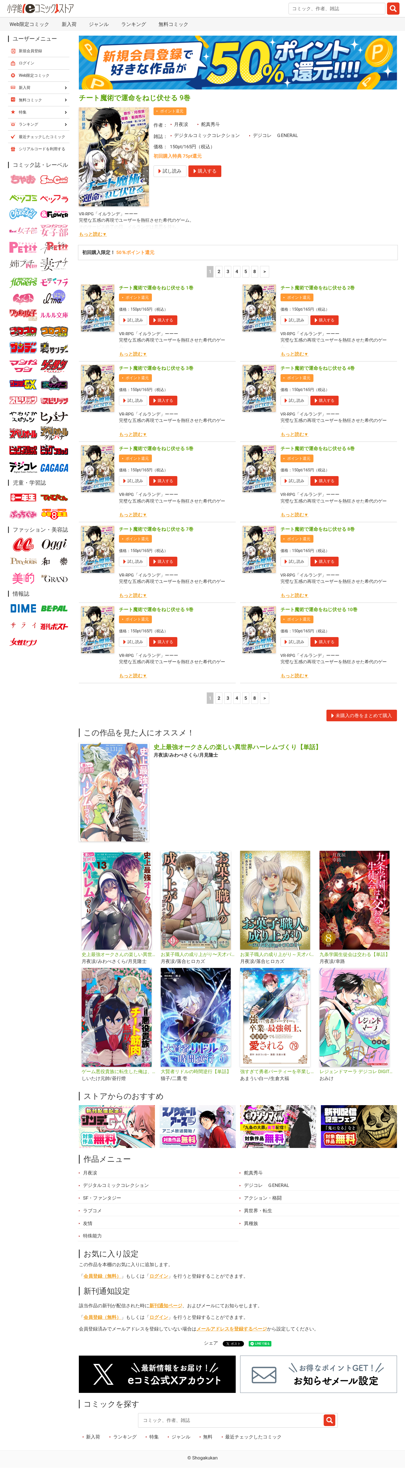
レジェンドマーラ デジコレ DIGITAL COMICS (357, 1071)
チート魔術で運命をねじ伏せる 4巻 (318, 368)
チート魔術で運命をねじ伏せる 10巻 (319, 609)
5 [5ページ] (245, 271)
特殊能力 (92, 1236)
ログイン (158, 1276)
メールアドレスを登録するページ (231, 1329)
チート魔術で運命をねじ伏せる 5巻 (156, 448)
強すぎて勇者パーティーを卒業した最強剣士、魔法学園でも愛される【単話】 (277, 1071)
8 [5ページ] (254, 271)
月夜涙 (181, 124)
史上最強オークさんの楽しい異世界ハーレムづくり (119, 954)
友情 (87, 1223)
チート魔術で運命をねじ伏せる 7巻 (156, 529)
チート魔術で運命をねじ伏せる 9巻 (156, 609)
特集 (154, 1437)
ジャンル (99, 24)
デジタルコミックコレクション (207, 135)
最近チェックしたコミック (253, 1437)
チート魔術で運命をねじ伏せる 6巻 (318, 448)
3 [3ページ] (228, 271)
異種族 (251, 1223)
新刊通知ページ (165, 1305)
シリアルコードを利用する (42, 149)
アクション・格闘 (263, 1198)
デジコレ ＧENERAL (275, 135)
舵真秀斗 (210, 124)
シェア (211, 1343)
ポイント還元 (171, 111)
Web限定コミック (29, 24)
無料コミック (173, 24)
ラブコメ (92, 1210)
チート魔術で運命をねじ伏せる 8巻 (318, 529)
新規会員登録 (30, 51)
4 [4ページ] (236, 271)
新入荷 (69, 24)
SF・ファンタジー (102, 1198)
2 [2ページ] (219, 271)
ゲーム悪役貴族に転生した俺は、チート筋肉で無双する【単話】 (119, 1071)
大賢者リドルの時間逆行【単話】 (196, 1071)
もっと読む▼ (93, 234)
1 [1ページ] (210, 271)
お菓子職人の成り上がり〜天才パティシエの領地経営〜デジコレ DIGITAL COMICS (198, 954)
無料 (207, 1437)
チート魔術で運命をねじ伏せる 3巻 (156, 368)
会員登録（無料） (102, 1276)
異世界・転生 (258, 1210)
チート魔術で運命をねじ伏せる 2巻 (318, 288)
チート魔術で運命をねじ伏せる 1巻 (156, 288)
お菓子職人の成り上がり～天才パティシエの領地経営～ (277, 954)
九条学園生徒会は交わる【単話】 (355, 954)
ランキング (133, 24)
